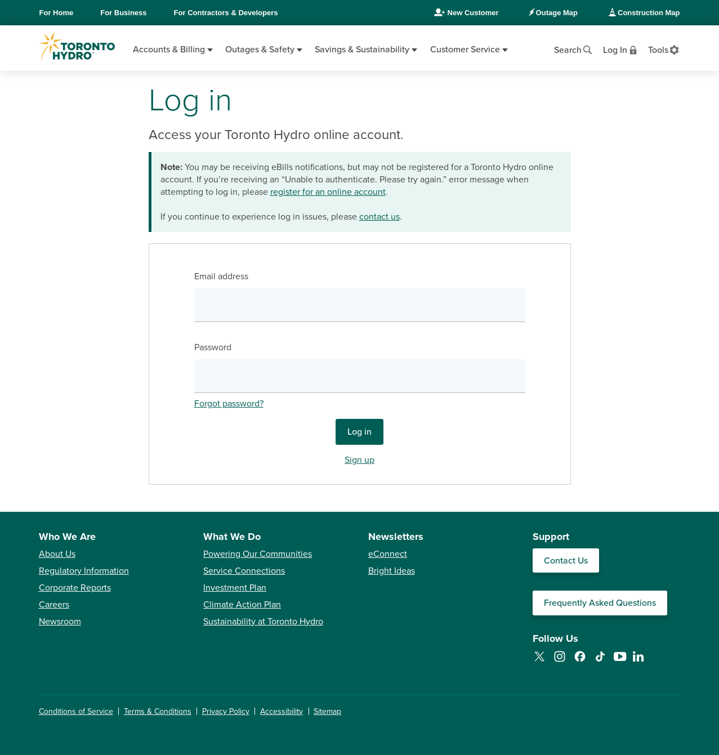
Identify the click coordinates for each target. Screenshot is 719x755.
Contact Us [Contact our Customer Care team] (566, 560)
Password (212, 347)
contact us (379, 216)
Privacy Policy (225, 711)
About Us (57, 554)
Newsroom (60, 621)
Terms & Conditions (157, 711)
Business (123, 12)
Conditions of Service (76, 711)
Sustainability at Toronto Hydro (263, 621)
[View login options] (621, 49)
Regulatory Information (84, 571)
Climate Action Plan (242, 604)
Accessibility (281, 711)
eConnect (387, 554)
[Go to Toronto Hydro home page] (77, 46)
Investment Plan (234, 587)
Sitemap (327, 711)
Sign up (359, 460)
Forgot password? (229, 403)
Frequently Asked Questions (600, 603)
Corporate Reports (75, 587)
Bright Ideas (391, 571)
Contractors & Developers (226, 12)
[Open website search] (574, 49)
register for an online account (328, 192)
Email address (221, 276)
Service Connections (244, 571)
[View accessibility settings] (664, 49)
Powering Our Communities (257, 554)
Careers (54, 604)
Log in (359, 431)
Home (56, 12)
